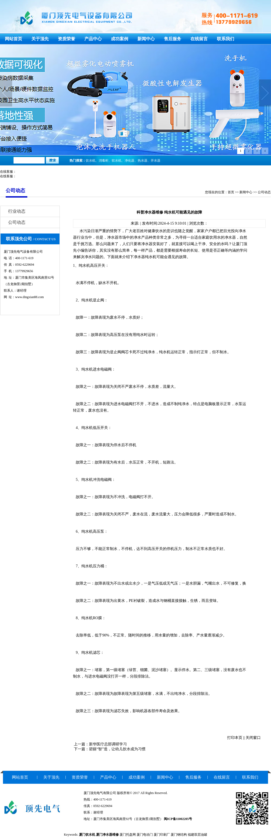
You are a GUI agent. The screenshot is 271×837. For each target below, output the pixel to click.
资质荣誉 (66, 38)
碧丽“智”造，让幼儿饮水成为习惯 (117, 749)
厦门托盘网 (128, 834)
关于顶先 (40, 38)
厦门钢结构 (179, 834)
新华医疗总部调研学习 (108, 744)
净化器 (129, 160)
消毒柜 (103, 160)
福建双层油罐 (197, 834)
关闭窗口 (253, 738)
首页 (231, 192)
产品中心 (93, 38)
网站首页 (13, 38)
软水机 (116, 160)
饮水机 (90, 160)
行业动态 (16, 211)
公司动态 (264, 192)
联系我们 (225, 38)
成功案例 (119, 38)
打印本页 (234, 738)
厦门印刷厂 (162, 834)
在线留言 (199, 38)
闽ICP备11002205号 (178, 819)
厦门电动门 (145, 834)
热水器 (142, 160)
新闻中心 (146, 38)
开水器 (155, 160)
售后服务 (172, 38)
